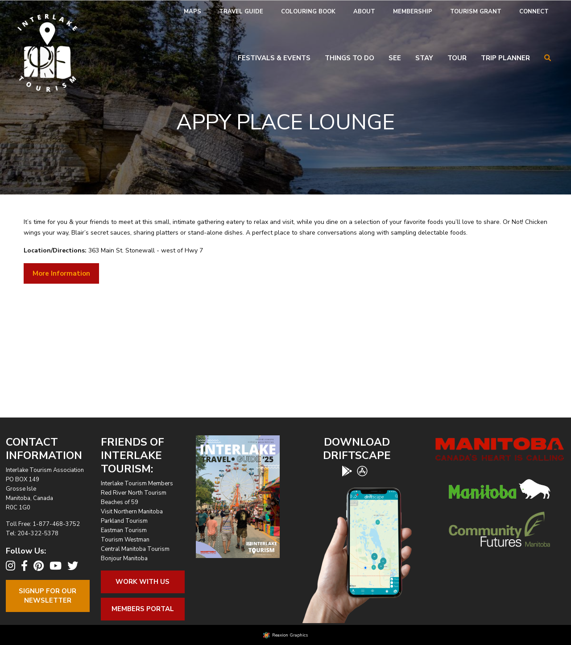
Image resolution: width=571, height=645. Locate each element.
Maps (192, 12)
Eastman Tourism (124, 530)
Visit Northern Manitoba (132, 512)
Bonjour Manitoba (124, 558)
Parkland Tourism (124, 521)
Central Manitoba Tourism (135, 549)
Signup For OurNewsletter (47, 596)
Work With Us (143, 581)
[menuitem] (192, 11)
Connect (534, 12)
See (395, 58)
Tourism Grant (475, 12)
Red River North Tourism (133, 493)
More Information (61, 273)
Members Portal (143, 608)
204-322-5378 (37, 533)
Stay (424, 58)
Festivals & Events (274, 58)
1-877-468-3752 (56, 524)
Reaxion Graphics (290, 635)
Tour (457, 58)
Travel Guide (241, 12)
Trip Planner (505, 58)
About (364, 12)
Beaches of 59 (119, 502)
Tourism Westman (125, 540)
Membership (412, 12)
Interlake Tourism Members (137, 484)
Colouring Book (308, 12)
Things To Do (349, 58)
